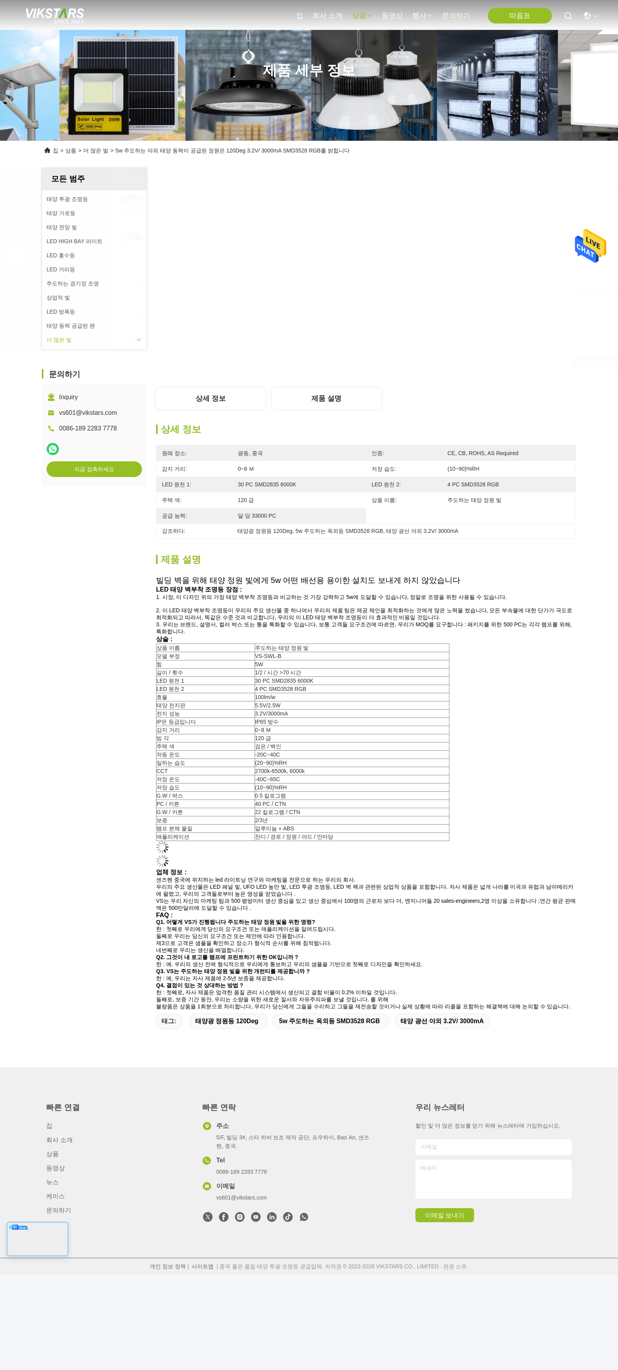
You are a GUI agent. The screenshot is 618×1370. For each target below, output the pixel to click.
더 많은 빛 (95, 150)
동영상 (392, 16)
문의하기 (456, 16)
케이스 (55, 1196)
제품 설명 (326, 398)
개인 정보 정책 (168, 1266)
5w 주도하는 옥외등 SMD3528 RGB (329, 1021)
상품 (362, 16)
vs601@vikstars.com (88, 412)
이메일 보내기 (444, 1215)
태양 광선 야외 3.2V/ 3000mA (442, 1021)
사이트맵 (203, 1266)
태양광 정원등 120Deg (227, 1021)
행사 (422, 16)
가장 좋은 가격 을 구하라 (447, 362)
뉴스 (52, 1182)
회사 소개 (328, 16)
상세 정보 (211, 398)
